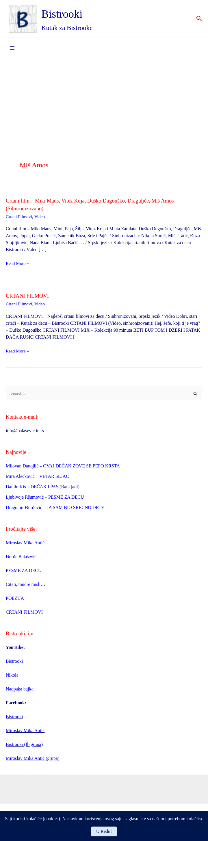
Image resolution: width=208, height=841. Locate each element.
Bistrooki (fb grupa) (24, 747)
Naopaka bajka (20, 691)
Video (40, 219)
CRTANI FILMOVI (29, 298)
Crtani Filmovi (19, 219)
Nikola (12, 677)
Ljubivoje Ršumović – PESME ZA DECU (45, 499)
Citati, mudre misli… (25, 586)
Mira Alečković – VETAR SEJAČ (37, 479)
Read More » (18, 266)
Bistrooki (69, 15)
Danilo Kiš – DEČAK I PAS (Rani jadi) (42, 489)
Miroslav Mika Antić (25, 545)
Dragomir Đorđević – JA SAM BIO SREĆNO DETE (55, 510)
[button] (199, 20)
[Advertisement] (104, 104)
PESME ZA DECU (24, 573)
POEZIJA (15, 600)
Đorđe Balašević (21, 559)
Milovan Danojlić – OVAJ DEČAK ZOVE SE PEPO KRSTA (63, 468)
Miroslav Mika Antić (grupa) (32, 760)
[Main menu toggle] (12, 50)
